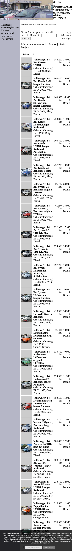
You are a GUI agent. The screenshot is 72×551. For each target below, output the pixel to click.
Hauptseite (6, 24)
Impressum (6, 36)
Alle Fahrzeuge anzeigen (66, 35)
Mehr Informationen (33, 548)
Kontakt (5, 30)
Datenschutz (7, 39)
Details (66, 65)
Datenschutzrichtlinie (56, 537)
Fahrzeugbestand (50, 24)
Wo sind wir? (7, 33)
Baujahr (25, 47)
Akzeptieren (49, 548)
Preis (62, 44)
